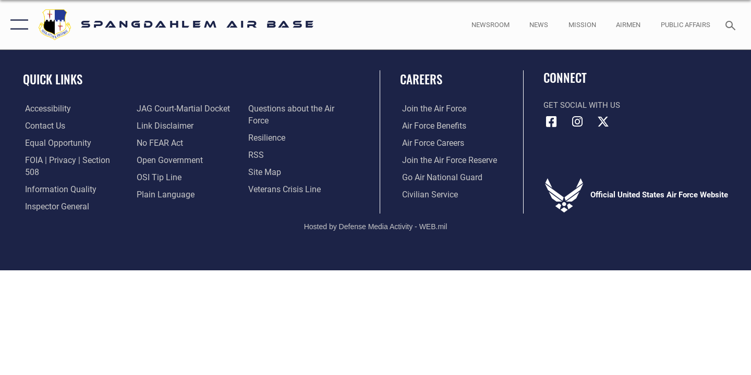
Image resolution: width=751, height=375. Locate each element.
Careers (421, 79)
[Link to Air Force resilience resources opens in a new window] (267, 138)
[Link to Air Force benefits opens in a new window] (431, 126)
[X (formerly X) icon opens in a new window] (603, 122)
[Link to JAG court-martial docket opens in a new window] (181, 109)
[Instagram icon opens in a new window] (577, 122)
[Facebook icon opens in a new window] (551, 122)
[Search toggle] (732, 24)
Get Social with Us (581, 105)
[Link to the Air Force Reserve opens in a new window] (446, 160)
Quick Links (52, 79)
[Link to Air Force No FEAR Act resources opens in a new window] (158, 143)
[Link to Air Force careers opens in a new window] (430, 143)
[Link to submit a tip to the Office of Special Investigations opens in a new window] (157, 177)
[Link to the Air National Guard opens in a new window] (438, 177)
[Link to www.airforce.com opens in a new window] (431, 109)
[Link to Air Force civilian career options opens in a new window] (426, 194)
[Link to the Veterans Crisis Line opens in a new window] (284, 189)
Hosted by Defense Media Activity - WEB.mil (375, 219)
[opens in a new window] (45, 109)
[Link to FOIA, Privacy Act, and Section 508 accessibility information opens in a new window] (70, 160)
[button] (17, 24)
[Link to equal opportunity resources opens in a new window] (54, 143)
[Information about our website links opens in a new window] (163, 126)
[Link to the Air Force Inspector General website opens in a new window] (53, 194)
